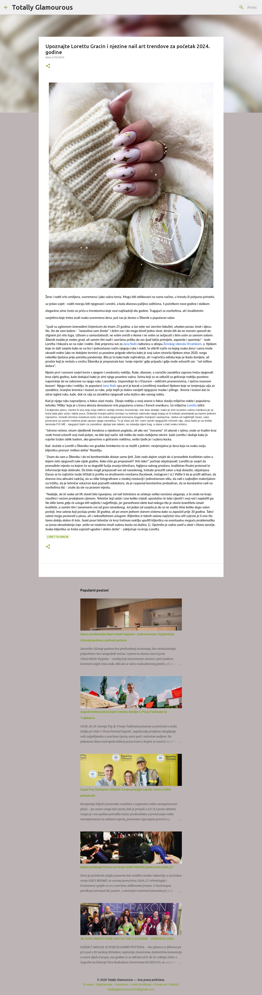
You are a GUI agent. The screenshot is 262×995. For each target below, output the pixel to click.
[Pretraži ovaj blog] (236, 7)
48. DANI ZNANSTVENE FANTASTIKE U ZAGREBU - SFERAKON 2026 (127, 938)
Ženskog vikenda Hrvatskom (182, 344)
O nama (88, 984)
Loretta (191, 405)
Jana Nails (129, 344)
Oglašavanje (104, 984)
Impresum (121, 984)
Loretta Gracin (57, 536)
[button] (48, 66)
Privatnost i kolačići (166, 984)
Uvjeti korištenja (140, 984)
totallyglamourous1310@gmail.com (131, 989)
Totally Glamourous (42, 7)
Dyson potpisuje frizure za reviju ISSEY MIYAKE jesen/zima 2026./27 (126, 867)
